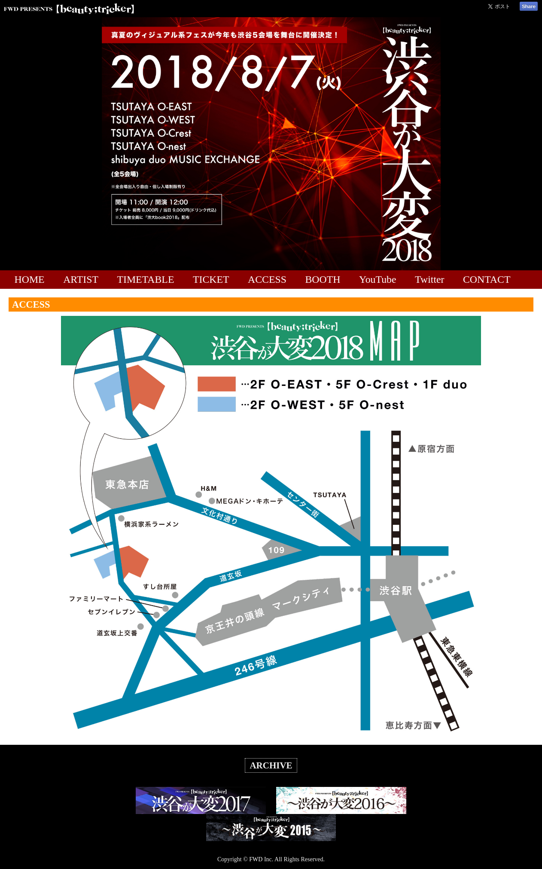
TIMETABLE (145, 279)
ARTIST (80, 279)
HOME (30, 279)
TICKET (211, 279)
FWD (255, 859)
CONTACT (486, 279)
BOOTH (322, 279)
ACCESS (267, 279)
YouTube (377, 279)
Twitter (429, 279)
